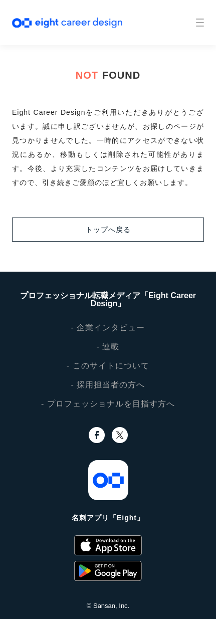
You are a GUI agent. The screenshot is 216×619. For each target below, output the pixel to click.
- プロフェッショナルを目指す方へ (108, 403)
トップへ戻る (108, 230)
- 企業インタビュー (108, 327)
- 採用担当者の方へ (108, 384)
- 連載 (108, 346)
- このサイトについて (108, 365)
